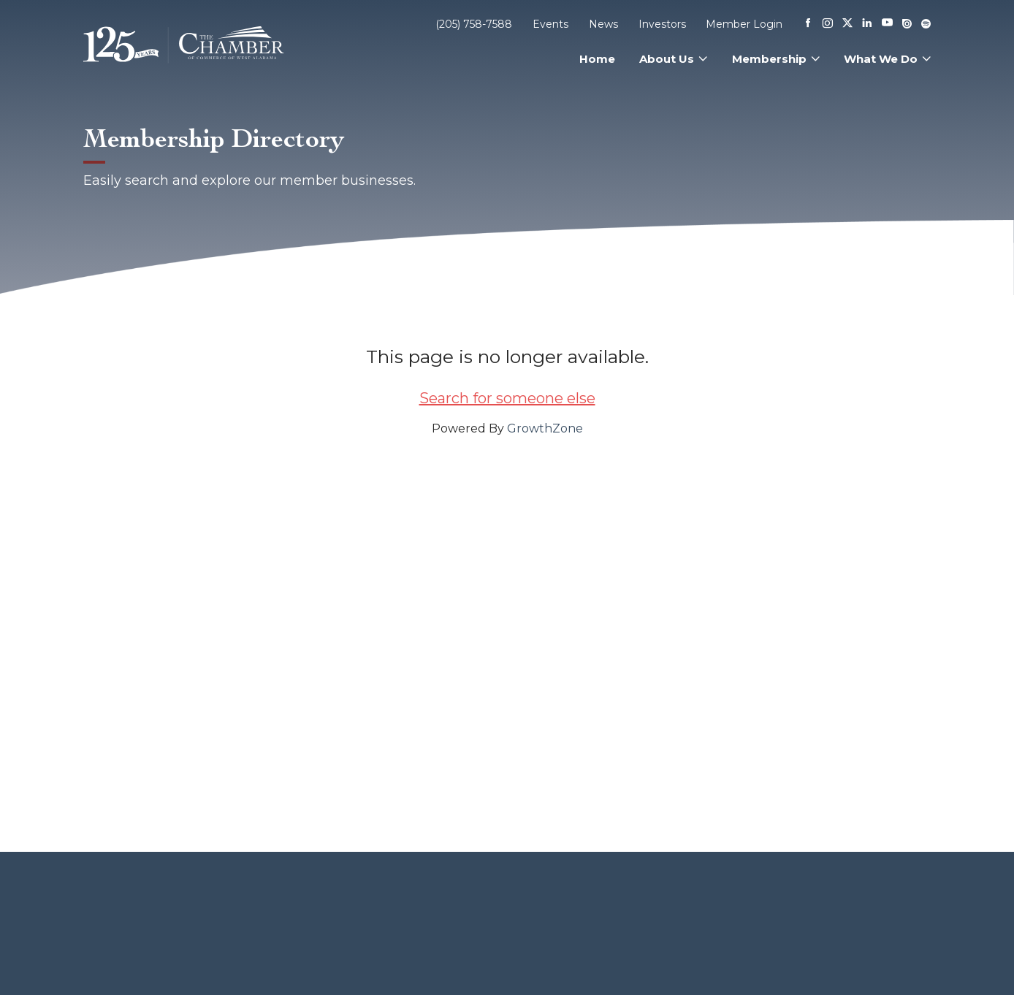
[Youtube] (887, 24)
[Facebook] (808, 24)
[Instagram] (828, 24)
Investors (662, 24)
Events (550, 24)
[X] (847, 24)
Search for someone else (507, 398)
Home (597, 59)
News (603, 24)
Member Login (744, 24)
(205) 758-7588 (473, 24)
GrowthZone (545, 428)
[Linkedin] (867, 24)
